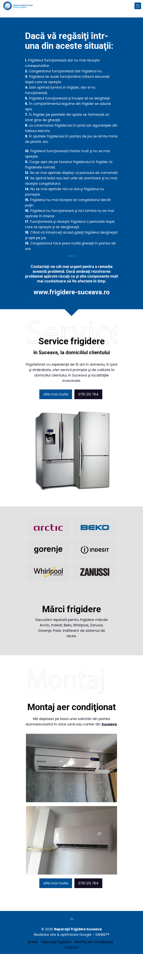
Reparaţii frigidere (56, 942)
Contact (71, 947)
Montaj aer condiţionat (94, 942)
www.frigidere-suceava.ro (73, 292)
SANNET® (102, 934)
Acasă (33, 942)
